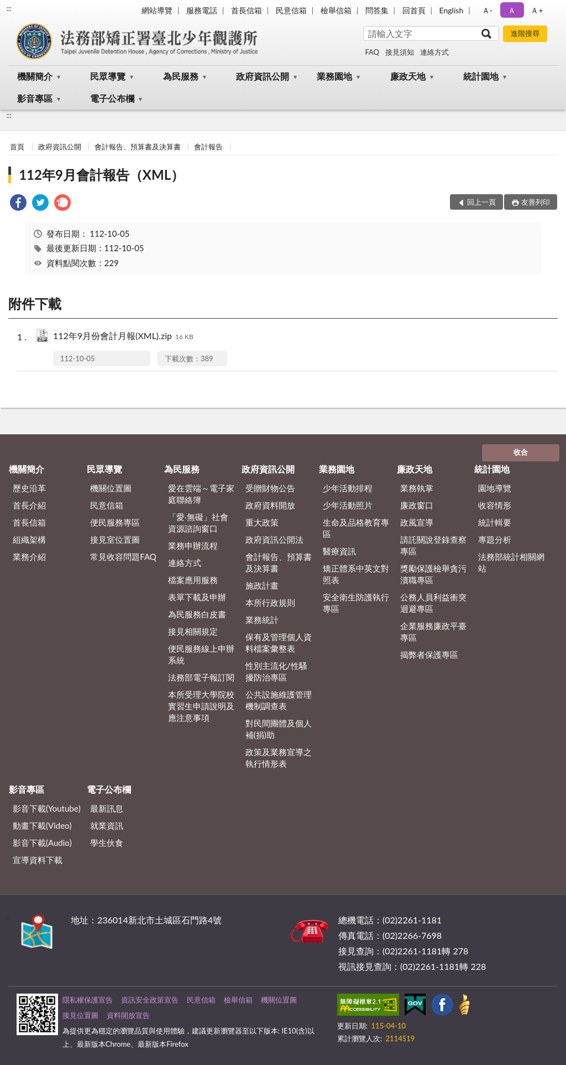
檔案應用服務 (193, 580)
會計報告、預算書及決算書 (138, 146)
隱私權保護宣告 (87, 999)
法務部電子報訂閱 (201, 677)
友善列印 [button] (535, 202)
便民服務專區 (115, 522)
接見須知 (399, 52)
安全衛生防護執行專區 (356, 603)
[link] (18, 204)
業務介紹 (29, 557)
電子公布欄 (112, 98)
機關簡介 (35, 76)
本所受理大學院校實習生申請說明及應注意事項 (201, 706)
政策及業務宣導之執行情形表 (278, 757)
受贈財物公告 (270, 488)
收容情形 (494, 505)
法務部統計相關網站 (511, 562)
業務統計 (262, 620)
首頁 (17, 146)
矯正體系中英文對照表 (356, 574)
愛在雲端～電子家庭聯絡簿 (201, 494)
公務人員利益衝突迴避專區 (433, 603)
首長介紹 (29, 505)
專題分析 (494, 539)
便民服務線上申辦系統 (201, 654)
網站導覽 (157, 10)
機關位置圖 (111, 488)
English (451, 10)
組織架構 (29, 539)
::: (9, 8)
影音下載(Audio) (42, 843)
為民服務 (180, 76)
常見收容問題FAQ (123, 557)
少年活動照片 (348, 505)
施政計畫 (262, 585)
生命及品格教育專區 (356, 528)
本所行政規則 (270, 602)
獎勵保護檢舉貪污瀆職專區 (433, 574)
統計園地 (481, 76)
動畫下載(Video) (42, 825)
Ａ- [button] (487, 10)
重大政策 (262, 522)
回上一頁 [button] (481, 202)
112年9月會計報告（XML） (101, 175)
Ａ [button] (512, 10)
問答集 (377, 10)
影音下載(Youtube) (47, 808)
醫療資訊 (339, 551)
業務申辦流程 (193, 545)
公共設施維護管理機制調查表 (278, 700)
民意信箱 (291, 10)
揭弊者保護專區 (429, 654)
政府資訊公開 (262, 76)
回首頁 (414, 10)
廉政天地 (408, 76)
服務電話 (201, 10)
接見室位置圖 (115, 539)
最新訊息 (106, 808)
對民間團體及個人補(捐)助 (278, 729)
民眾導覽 (107, 76)
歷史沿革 (29, 488)
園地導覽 (494, 488)
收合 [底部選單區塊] (520, 452)
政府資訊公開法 (274, 539)
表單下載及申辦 (197, 597)
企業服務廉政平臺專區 (433, 631)
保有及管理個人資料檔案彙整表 (278, 642)
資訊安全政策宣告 (150, 999)
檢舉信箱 (336, 10)
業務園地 (334, 76)
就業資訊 (106, 825)
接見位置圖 (80, 1015)
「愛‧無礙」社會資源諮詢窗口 (198, 522)
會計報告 (208, 146)
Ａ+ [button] (537, 10)
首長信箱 (246, 10)
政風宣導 (416, 522)
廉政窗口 (416, 505)
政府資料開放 (270, 505)
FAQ (372, 52)
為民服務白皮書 (197, 614)
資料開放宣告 (128, 1015)
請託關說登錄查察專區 (433, 545)
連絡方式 (434, 52)
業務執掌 (416, 488)
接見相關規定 (193, 631)
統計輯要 (494, 522)
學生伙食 (106, 843)
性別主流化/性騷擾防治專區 (276, 671)
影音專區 (35, 98)
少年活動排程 (348, 488)
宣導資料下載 (37, 860)
